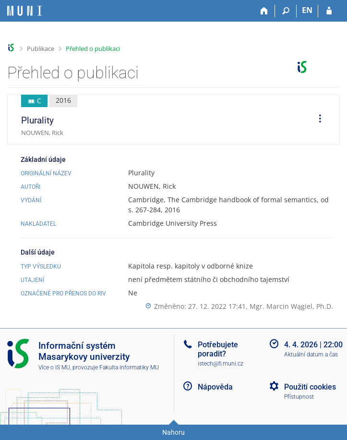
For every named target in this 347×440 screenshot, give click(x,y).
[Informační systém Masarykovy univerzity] (24, 11)
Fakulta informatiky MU (129, 367)
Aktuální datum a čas (311, 354)
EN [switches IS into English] (307, 10)
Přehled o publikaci (93, 48)
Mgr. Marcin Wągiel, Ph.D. (291, 306)
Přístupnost (299, 396)
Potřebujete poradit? (218, 349)
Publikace (40, 48)
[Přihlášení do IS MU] (329, 11)
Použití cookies (310, 386)
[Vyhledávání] (286, 11)
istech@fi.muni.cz (220, 363)
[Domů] (264, 11)
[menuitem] (317, 120)
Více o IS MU (54, 367)
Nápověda (215, 386)
